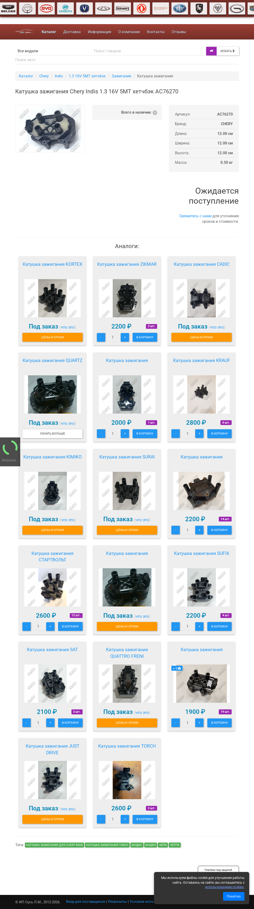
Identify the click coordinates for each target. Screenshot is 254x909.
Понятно (234, 896)
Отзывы (179, 32)
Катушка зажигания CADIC (201, 264)
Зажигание (121, 76)
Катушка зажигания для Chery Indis (54, 845)
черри (174, 845)
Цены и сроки (52, 337)
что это (68, 327)
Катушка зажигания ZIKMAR (127, 264)
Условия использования (151, 901)
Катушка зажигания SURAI (127, 457)
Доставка (72, 32)
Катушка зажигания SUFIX (201, 553)
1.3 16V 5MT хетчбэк (87, 76)
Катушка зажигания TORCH (127, 746)
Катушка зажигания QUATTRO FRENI (127, 653)
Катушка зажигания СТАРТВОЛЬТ (52, 557)
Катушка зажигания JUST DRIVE (52, 749)
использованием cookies (224, 887)
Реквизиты (117, 901)
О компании (129, 32)
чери (163, 845)
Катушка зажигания (127, 360)
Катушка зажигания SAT (52, 649)
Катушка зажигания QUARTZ (52, 360)
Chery (44, 76)
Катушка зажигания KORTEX (52, 264)
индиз (150, 845)
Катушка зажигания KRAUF (201, 360)
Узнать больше (52, 433)
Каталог (26, 76)
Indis (59, 76)
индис (137, 845)
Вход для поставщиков (85, 901)
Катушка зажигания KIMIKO (52, 457)
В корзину (144, 337)
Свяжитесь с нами (195, 216)
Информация (99, 32)
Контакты (155, 32)
